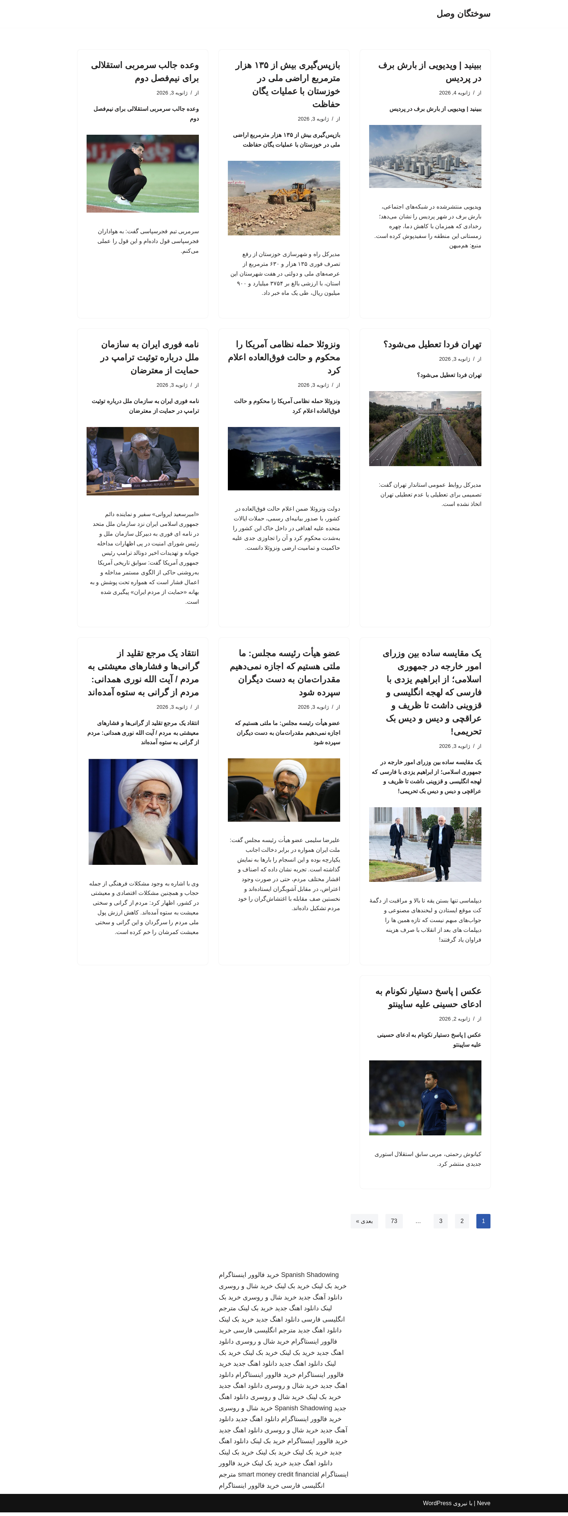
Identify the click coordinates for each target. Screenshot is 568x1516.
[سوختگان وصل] (463, 14)
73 (393, 1225)
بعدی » (364, 1225)
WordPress (437, 1507)
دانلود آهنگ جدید (320, 1300)
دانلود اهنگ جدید (297, 1311)
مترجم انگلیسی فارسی (264, 1333)
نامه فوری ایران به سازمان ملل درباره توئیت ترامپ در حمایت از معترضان (149, 358)
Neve (483, 1507)
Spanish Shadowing (310, 1278)
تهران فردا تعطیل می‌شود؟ (432, 345)
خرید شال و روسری (246, 1289)
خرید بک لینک (329, 1289)
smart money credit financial (278, 1478)
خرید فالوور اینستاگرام (249, 1278)
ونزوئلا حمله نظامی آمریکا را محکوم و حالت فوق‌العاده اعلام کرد (284, 358)
